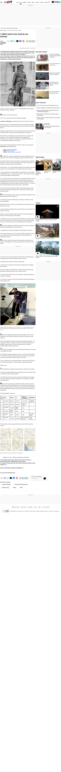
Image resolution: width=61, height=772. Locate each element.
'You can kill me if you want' (14, 152)
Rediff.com (15, 511)
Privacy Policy (32, 511)
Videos (39, 507)
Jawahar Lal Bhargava (6, 484)
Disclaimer (27, 511)
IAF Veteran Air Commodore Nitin (21, 484)
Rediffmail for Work (15, 507)
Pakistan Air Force (5, 487)
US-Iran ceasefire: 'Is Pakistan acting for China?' (48, 107)
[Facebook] (57, 2)
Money (35, 507)
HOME (17, 2)
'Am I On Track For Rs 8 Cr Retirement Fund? (47, 105)
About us (46, 511)
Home (1, 30)
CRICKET (33, 2)
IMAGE (14, 487)
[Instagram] (55, 2)
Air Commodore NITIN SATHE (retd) (3, 43)
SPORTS (37, 2)
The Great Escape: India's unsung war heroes (54, 84)
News (5, 30)
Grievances (57, 511)
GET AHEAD (42, 2)
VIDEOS (38, 203)
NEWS (21, 2)
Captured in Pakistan (12, 149)
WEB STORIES (40, 157)
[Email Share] (11, 41)
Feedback (42, 511)
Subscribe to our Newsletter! (36, 476)
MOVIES (29, 2)
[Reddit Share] (23, 41)
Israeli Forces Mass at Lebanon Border (45, 238)
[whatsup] (60, 2)
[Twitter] (53, 2)
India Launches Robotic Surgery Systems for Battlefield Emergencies (48, 111)
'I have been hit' (11, 150)
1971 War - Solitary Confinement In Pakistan (18, 457)
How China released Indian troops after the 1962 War (55, 56)
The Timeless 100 (45, 507)
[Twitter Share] (17, 41)
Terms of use (51, 511)
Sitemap (37, 511)
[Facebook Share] (20, 41)
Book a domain (24, 507)
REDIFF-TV (47, 2)
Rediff (21, 487)
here (5, 464)
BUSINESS (25, 2)
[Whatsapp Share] (14, 41)
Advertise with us (21, 511)
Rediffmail (30, 507)
